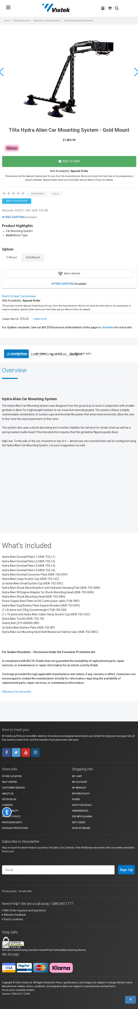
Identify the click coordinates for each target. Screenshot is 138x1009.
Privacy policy (9, 891)
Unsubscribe (25, 891)
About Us (8, 793)
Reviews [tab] (39, 353)
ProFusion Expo (12, 822)
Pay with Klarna (82, 816)
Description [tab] (16, 353)
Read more (8, 851)
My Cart (77, 776)
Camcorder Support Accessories (78, 21)
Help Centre (9, 782)
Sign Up (126, 869)
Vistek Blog (9, 799)
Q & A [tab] (59, 353)
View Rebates (80, 810)
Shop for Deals (82, 805)
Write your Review (16, 201)
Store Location (12, 776)
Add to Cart (69, 161)
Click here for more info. (17, 691)
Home (6, 21)
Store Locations (12, 919)
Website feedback (14, 914)
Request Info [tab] (80, 353)
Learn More (40, 319)
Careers (7, 805)
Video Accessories (21, 21)
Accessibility (10, 810)
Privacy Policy (11, 816)
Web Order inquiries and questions (24, 910)
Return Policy (81, 793)
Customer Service (13, 787)
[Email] (58, 869)
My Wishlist (79, 787)
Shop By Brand (81, 828)
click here (107, 327)
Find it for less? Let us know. (19, 296)
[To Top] (130, 1000)
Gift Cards (78, 822)
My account (79, 782)
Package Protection (15, 828)
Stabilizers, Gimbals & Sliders (47, 21)
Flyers (76, 799)
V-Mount (11, 257)
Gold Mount (33, 257)
